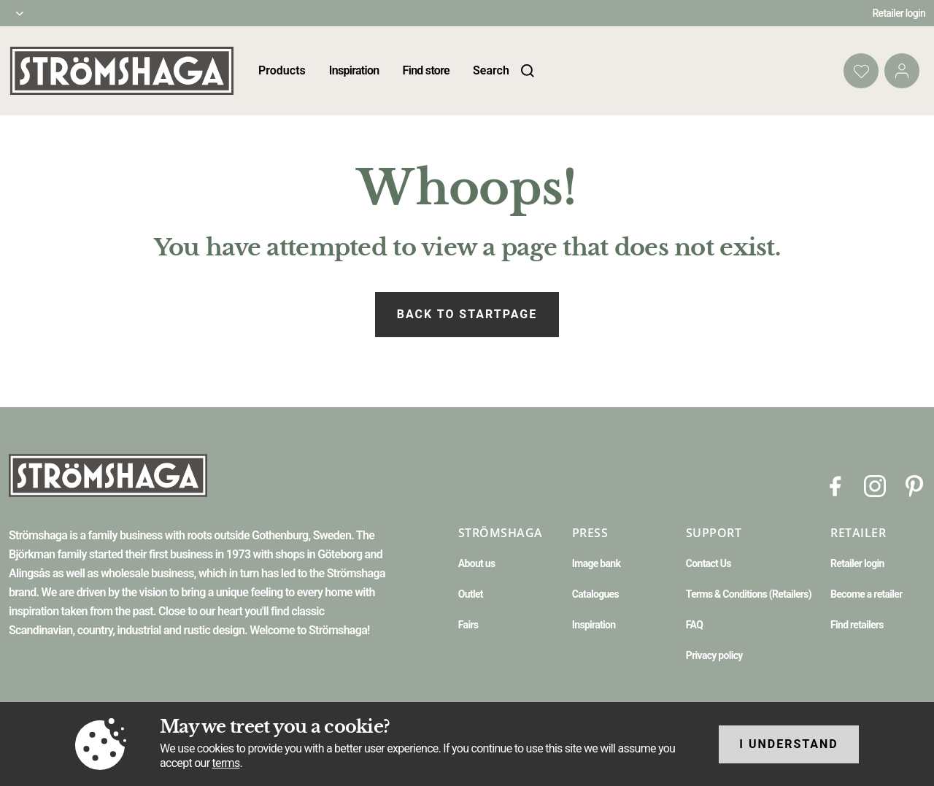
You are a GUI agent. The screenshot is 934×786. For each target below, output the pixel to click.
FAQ (694, 625)
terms (226, 763)
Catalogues (595, 594)
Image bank (596, 563)
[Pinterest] (914, 485)
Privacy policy (714, 655)
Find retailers (857, 625)
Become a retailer (866, 594)
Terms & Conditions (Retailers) (748, 594)
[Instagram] (875, 485)
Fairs (468, 625)
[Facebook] (835, 485)
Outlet (470, 594)
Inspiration (354, 70)
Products (282, 70)
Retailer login (899, 13)
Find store (426, 70)
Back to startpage (467, 314)
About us (476, 563)
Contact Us (708, 563)
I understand (788, 744)
